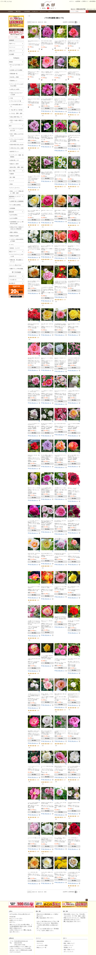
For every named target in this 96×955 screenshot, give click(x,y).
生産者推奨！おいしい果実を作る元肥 (16, 222)
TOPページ (12, 43)
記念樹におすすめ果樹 (16, 70)
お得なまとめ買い (15, 89)
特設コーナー (12, 251)
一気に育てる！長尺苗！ (16, 110)
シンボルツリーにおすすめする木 (16, 129)
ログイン (72, 1)
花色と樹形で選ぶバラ (16, 117)
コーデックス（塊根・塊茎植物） (16, 156)
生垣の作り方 (12, 276)
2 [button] (77, 22)
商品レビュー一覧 (41, 947)
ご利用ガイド (85, 1)
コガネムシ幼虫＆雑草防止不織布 (16, 240)
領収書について (68, 947)
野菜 (11, 184)
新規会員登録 (40, 941)
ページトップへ (87, 900)
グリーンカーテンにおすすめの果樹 (16, 85)
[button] (79, 22)
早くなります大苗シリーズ (16, 65)
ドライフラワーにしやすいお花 (16, 255)
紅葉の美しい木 (14, 160)
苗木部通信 (92, 1)
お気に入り (35, 11)
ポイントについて (68, 951)
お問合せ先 (11, 938)
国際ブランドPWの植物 (16, 268)
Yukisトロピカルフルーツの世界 (16, 93)
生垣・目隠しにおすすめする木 (16, 134)
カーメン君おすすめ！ (16, 265)
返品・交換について (69, 949)
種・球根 (12, 177)
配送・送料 (38, 911)
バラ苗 (11, 98)
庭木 (10, 125)
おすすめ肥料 (13, 218)
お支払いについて (68, 945)
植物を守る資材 (14, 236)
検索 (87, 11)
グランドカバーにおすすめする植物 (16, 140)
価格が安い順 (34, 22)
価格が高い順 (40, 22)
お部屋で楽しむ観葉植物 (16, 201)
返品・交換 (65, 911)
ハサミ (12, 244)
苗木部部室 (27, 11)
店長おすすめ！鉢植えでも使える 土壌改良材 (16, 228)
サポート (65, 938)
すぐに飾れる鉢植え (15, 204)
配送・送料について (69, 943)
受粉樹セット (13, 80)
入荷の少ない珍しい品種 (16, 148)
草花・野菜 (12, 171)
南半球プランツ (14, 151)
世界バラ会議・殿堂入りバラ (16, 121)
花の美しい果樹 (14, 77)
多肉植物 (12, 208)
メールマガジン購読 (42, 945)
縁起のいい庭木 (14, 163)
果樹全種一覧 (13, 73)
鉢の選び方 (12, 283)
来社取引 (18, 11)
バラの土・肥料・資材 (16, 113)
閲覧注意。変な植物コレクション (16, 260)
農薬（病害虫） (14, 232)
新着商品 (10, 11)
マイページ (43, 11)
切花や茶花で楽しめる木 (16, 144)
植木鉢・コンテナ (15, 248)
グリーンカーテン (15, 187)
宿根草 (12, 173)
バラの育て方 (12, 279)
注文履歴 (11, 54)
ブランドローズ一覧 (15, 101)
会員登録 (78, 1)
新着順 (45, 22)
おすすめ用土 (13, 214)
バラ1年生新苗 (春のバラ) (16, 105)
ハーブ (12, 180)
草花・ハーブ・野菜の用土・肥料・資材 (16, 192)
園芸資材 (11, 212)
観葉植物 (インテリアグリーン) (15, 197)
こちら (43, 917)
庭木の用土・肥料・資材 (16, 167)
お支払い (11, 911)
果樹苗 (11, 62)
